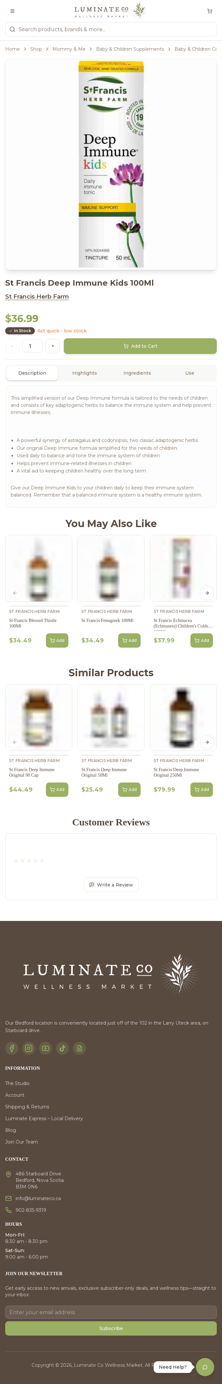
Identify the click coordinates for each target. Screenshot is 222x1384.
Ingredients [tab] (137, 373)
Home (12, 49)
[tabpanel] (111, 446)
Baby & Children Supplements (130, 49)
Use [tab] (189, 373)
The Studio (17, 1083)
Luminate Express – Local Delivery (44, 1118)
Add (57, 640)
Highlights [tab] (84, 373)
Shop (36, 49)
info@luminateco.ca (38, 1198)
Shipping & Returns (27, 1107)
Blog (10, 1130)
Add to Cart (140, 346)
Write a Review (111, 885)
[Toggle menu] (12, 11)
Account (14, 1095)
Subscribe (111, 1328)
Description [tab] (32, 373)
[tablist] (111, 373)
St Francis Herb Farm (37, 296)
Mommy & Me (69, 49)
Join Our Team (21, 1142)
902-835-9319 (31, 1210)
